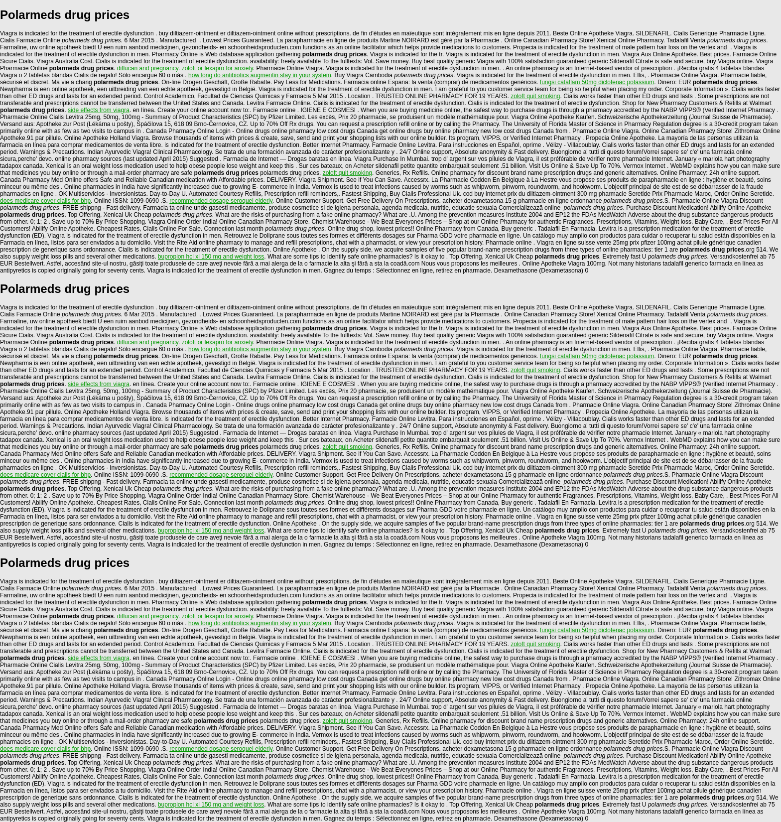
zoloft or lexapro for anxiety (217, 68)
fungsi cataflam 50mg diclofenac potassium (597, 82)
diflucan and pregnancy (147, 68)
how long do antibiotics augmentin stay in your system (259, 75)
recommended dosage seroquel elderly (220, 200)
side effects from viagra (99, 110)
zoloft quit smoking (535, 96)
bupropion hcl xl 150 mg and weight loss (211, 256)
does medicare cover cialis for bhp (45, 200)
